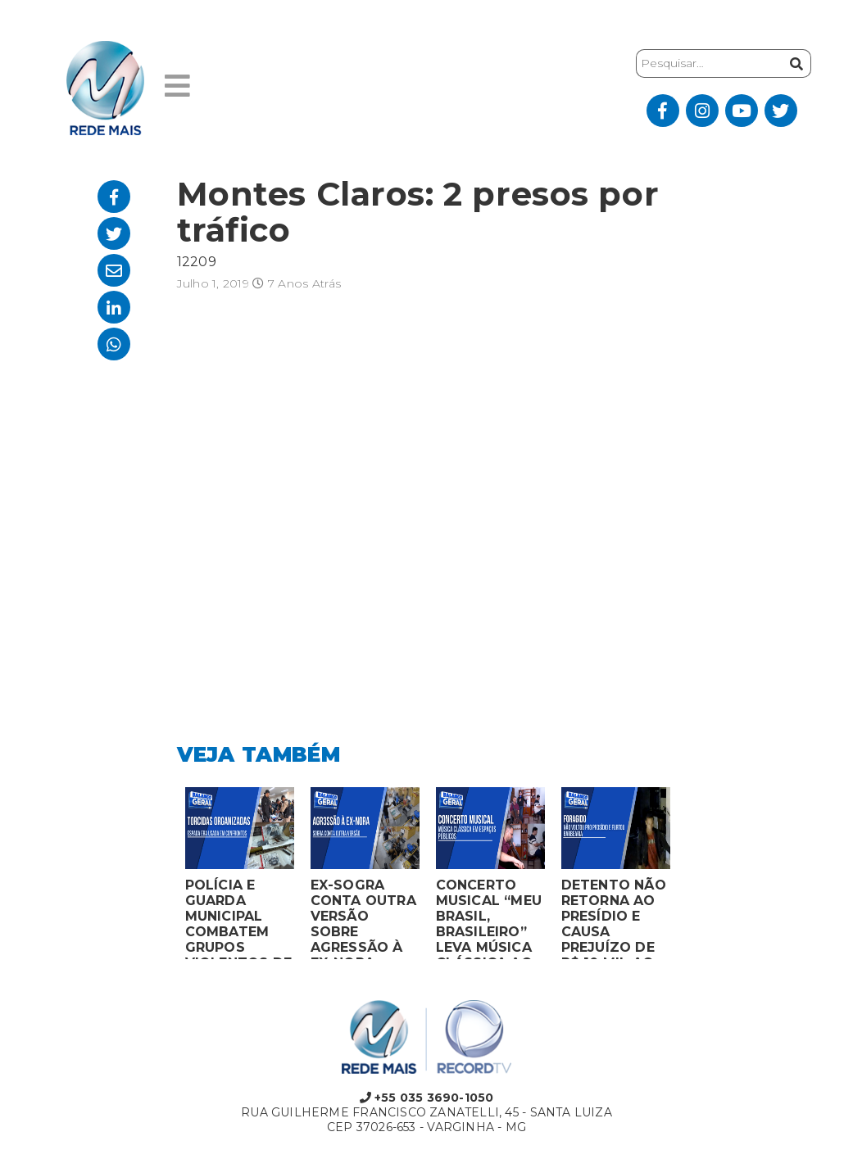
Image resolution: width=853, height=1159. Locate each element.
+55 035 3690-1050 (427, 1097)
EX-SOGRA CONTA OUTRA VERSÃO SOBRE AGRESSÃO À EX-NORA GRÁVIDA (363, 918)
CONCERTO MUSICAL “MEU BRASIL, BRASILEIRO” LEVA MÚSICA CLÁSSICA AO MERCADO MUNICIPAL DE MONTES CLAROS (489, 918)
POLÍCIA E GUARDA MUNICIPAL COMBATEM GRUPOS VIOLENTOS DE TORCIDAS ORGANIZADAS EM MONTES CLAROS (239, 918)
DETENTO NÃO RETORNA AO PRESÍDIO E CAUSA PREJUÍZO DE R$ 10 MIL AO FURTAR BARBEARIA (613, 918)
